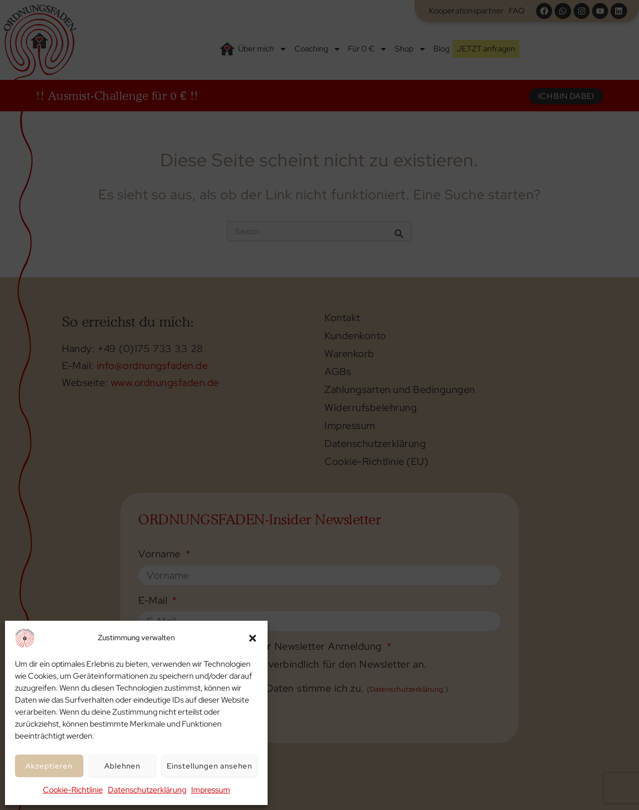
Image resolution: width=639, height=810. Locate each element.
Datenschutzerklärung (147, 790)
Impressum (210, 790)
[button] (253, 638)
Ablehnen (122, 766)
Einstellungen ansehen (209, 766)
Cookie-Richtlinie (73, 790)
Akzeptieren (48, 766)
